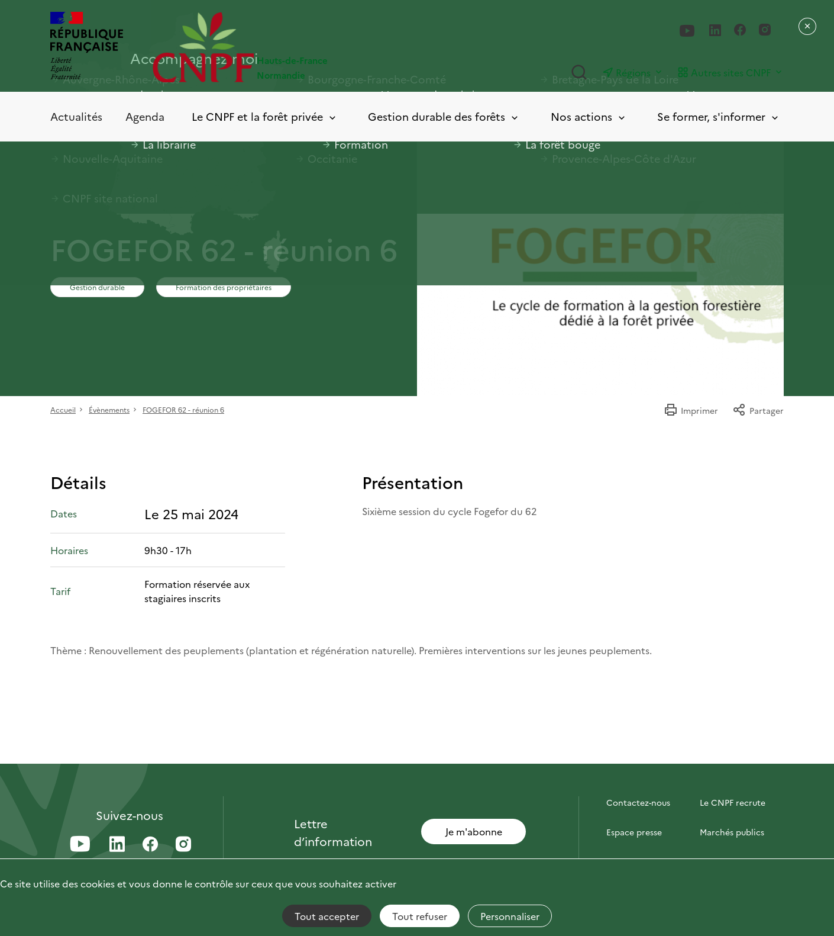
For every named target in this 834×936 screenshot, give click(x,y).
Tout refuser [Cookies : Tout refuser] (419, 915)
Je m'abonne (473, 831)
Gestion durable (97, 287)
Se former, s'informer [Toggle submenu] (718, 117)
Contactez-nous (638, 802)
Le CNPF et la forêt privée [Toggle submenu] (265, 117)
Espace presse (634, 832)
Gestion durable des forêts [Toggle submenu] (444, 117)
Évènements (109, 409)
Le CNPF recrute (732, 802)
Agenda (144, 116)
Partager (758, 410)
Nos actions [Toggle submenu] (589, 117)
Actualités (76, 116)
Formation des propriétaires (223, 287)
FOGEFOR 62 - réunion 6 (183, 409)
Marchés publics (732, 832)
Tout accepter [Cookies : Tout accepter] (327, 915)
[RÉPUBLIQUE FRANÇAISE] (86, 47)
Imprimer (691, 410)
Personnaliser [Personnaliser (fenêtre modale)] (509, 915)
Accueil (63, 409)
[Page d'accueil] (285, 47)
